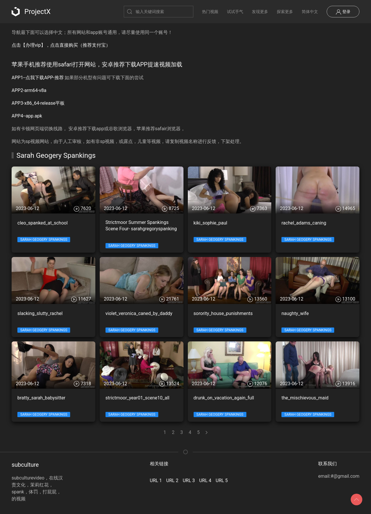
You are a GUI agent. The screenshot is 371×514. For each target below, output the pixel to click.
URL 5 (222, 480)
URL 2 (172, 480)
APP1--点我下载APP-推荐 (38, 77)
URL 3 (189, 480)
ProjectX (31, 12)
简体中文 (310, 11)
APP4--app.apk (27, 116)
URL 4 (205, 480)
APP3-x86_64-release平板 (38, 103)
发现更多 (260, 11)
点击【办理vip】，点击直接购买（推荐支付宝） (61, 45)
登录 (343, 12)
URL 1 (156, 480)
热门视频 (210, 11)
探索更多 (285, 11)
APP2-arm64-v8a (29, 90)
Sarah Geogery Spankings (43, 240)
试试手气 (235, 11)
